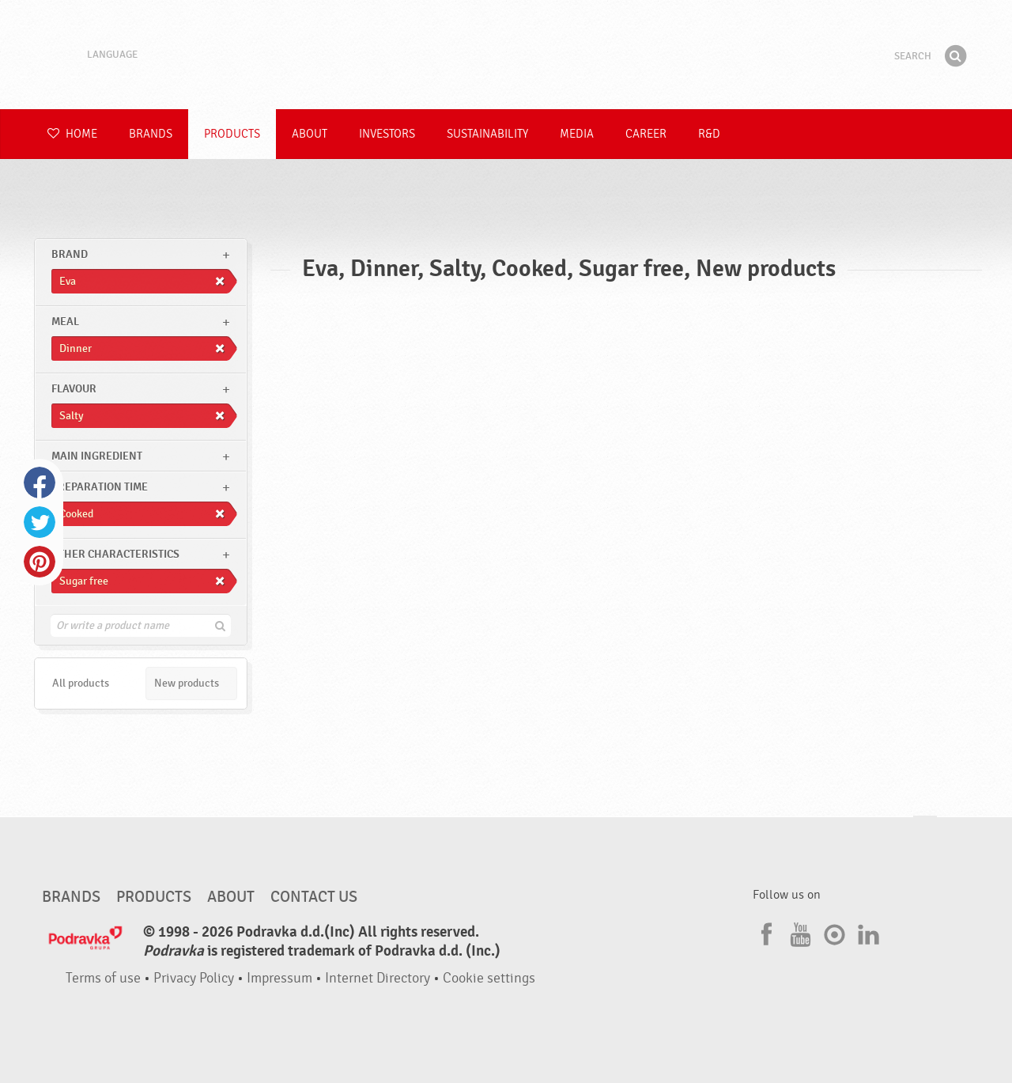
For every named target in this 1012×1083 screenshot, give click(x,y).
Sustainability (487, 134)
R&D (709, 134)
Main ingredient (96, 456)
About (309, 134)
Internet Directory (377, 978)
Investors (387, 134)
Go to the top (925, 831)
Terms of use (103, 978)
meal (65, 321)
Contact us (313, 897)
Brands (150, 134)
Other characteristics (115, 554)
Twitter (39, 522)
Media (577, 134)
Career (645, 134)
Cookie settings (489, 978)
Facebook (39, 482)
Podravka (506, 54)
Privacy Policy (193, 978)
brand (69, 254)
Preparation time (99, 487)
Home (72, 134)
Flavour (73, 389)
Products (232, 134)
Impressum (279, 978)
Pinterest (39, 561)
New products (186, 683)
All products (80, 683)
